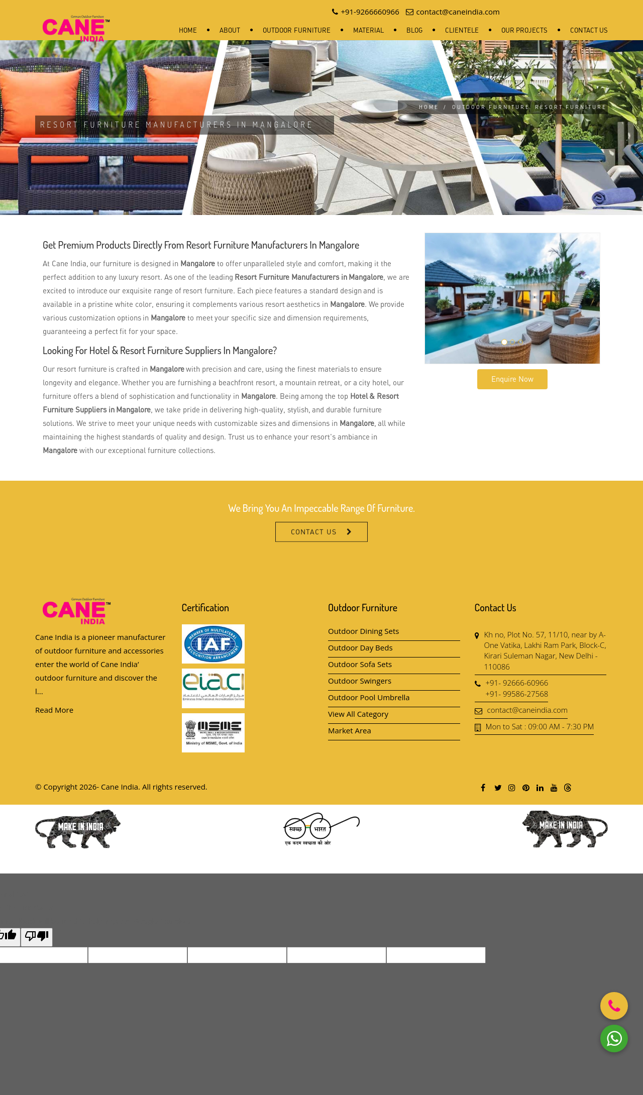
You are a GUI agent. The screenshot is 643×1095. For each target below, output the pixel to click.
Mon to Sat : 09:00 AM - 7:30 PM (540, 726)
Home (188, 30)
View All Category (358, 714)
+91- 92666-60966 (517, 683)
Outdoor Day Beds (360, 647)
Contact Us (589, 30)
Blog (414, 30)
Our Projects (524, 30)
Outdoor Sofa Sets (360, 664)
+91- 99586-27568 (517, 694)
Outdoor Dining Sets (363, 631)
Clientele (462, 30)
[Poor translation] (37, 937)
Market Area (349, 730)
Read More (54, 710)
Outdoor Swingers (359, 681)
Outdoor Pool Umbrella (369, 697)
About (230, 30)
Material (368, 30)
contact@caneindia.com (527, 710)
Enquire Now (512, 378)
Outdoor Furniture (296, 30)
